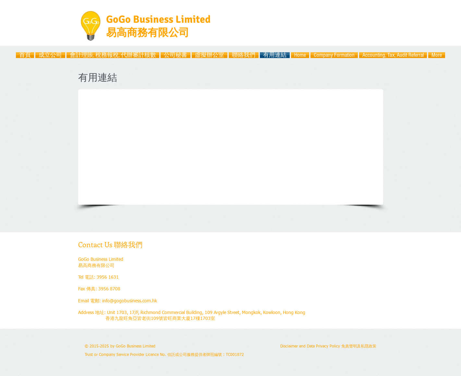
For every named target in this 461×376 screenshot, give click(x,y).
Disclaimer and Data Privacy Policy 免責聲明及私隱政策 (328, 346)
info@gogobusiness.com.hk (129, 301)
